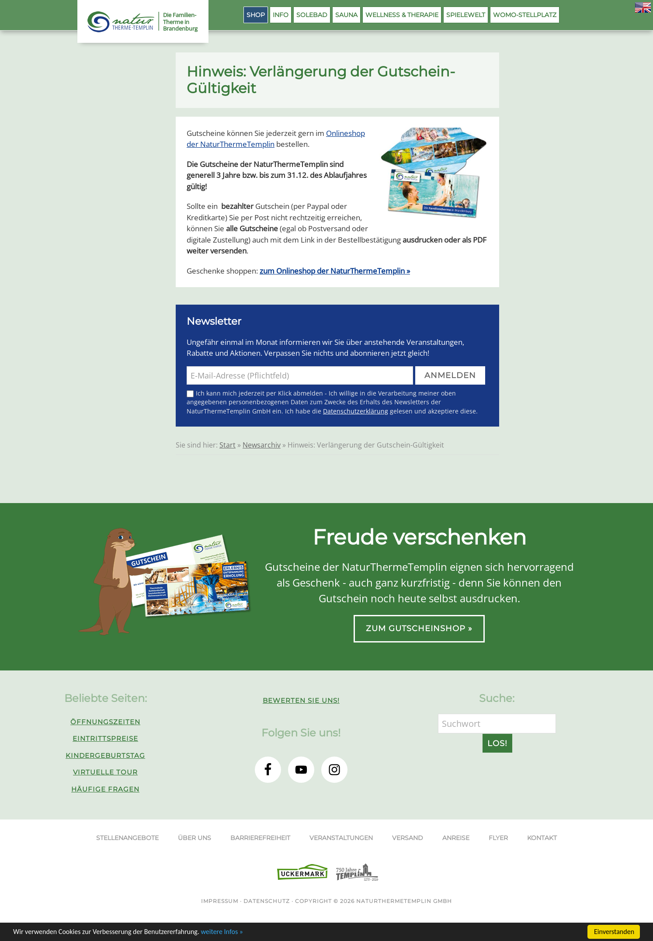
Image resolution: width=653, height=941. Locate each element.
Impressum (219, 901)
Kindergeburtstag (105, 755)
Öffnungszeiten (105, 722)
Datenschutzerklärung (355, 411)
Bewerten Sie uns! (301, 700)
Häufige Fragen (105, 789)
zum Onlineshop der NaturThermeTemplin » (335, 271)
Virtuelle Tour (105, 772)
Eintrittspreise (105, 738)
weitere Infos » (222, 932)
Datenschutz (266, 901)
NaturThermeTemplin (115, 22)
